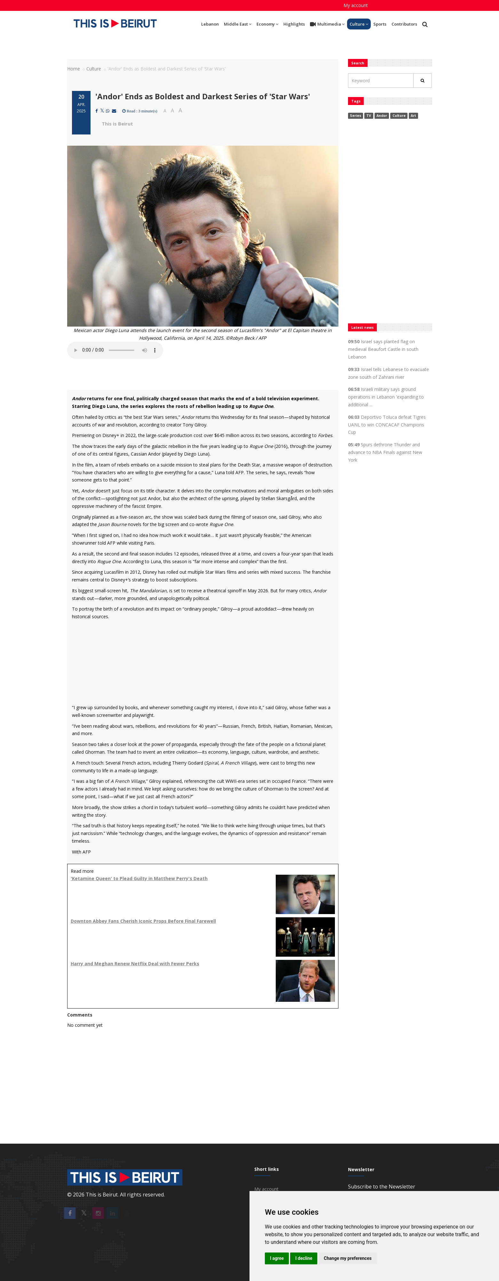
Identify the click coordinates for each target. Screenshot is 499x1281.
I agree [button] (277, 1258)
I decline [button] (303, 1258)
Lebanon (210, 24)
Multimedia (327, 24)
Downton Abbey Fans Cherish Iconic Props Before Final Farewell (143, 921)
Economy (267, 24)
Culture (359, 24)
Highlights (294, 24)
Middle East (237, 24)
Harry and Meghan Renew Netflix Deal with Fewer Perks (135, 964)
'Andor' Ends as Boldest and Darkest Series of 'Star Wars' (202, 96)
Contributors (404, 24)
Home (73, 69)
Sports (379, 24)
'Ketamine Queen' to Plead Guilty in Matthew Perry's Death (139, 878)
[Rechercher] (422, 80)
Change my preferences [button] (347, 1258)
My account (356, 5)
